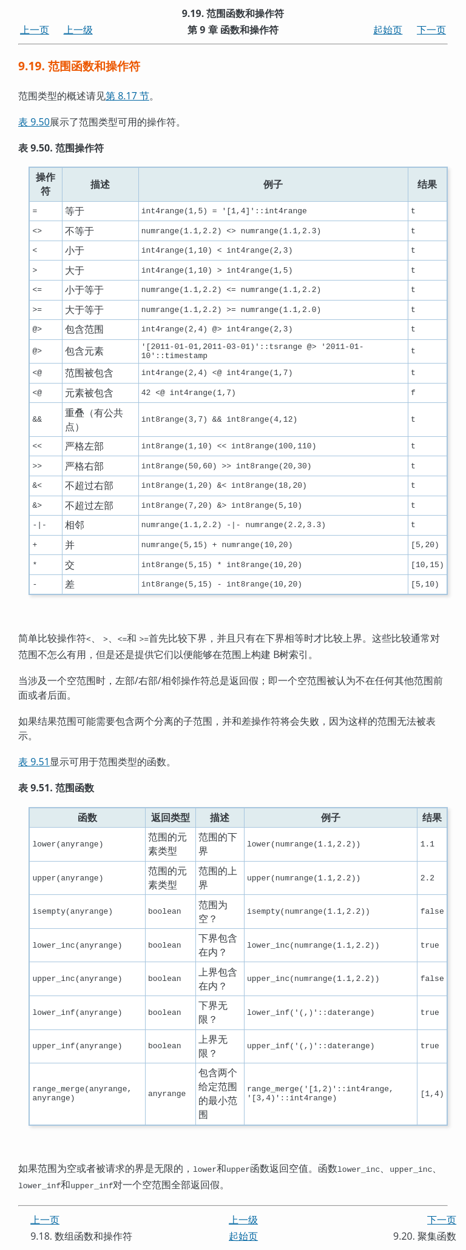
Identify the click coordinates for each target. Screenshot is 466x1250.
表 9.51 (34, 764)
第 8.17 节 (127, 95)
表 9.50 (34, 121)
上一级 (78, 29)
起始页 (387, 29)
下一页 (431, 29)
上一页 (34, 29)
